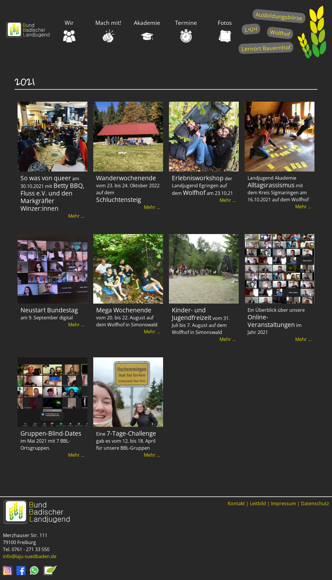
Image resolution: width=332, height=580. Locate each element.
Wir (69, 31)
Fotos (225, 31)
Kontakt (236, 503)
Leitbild (258, 503)
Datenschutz (315, 503)
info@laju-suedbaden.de (29, 556)
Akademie (147, 31)
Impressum (283, 503)
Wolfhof (279, 33)
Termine (186, 31)
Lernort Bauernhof (265, 48)
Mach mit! (108, 31)
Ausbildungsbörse (279, 16)
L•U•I (250, 29)
